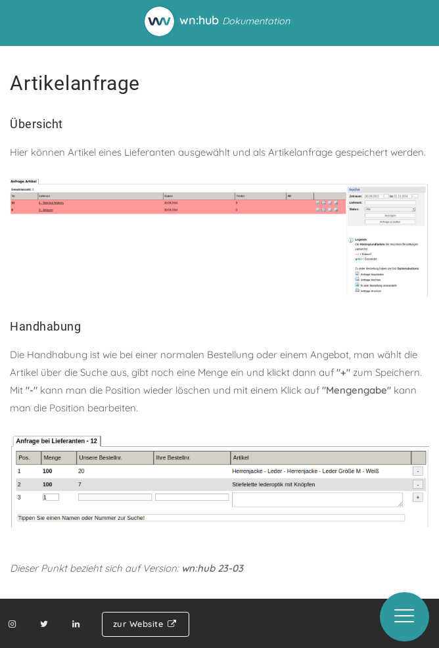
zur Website (145, 623)
